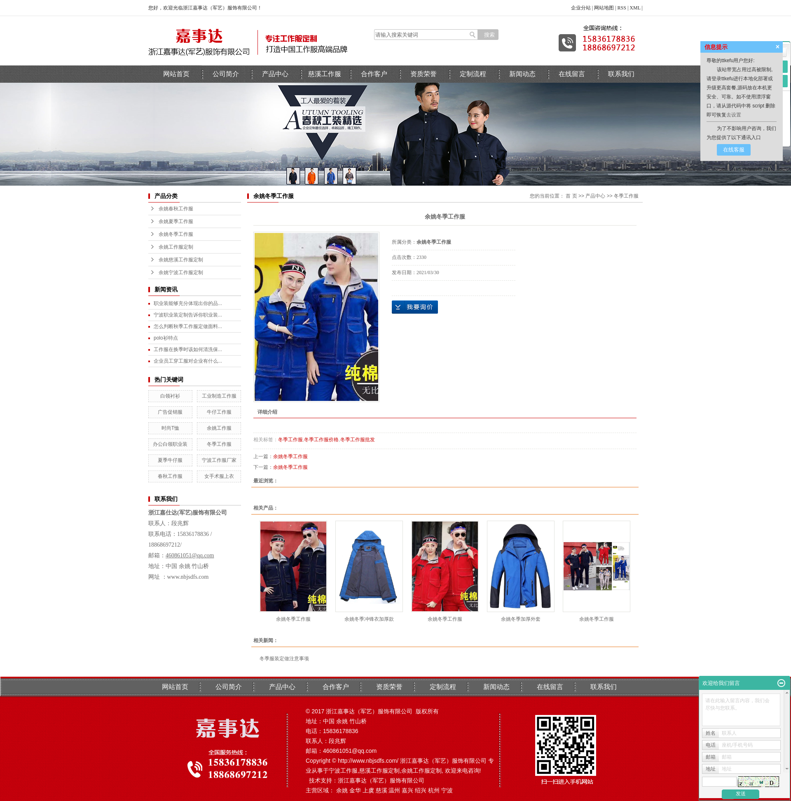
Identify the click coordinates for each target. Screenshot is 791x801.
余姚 (342, 790)
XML (635, 8)
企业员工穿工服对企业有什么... (188, 361)
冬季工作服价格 (321, 439)
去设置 (733, 115)
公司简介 (226, 73)
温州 (394, 790)
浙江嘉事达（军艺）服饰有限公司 (381, 780)
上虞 (368, 790)
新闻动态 (522, 73)
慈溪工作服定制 (379, 770)
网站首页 (176, 73)
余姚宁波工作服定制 (181, 272)
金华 (355, 790)
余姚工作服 (219, 428)
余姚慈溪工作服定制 (181, 260)
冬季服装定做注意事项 (284, 658)
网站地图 (604, 8)
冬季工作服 (219, 444)
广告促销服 (170, 412)
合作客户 (374, 73)
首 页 (571, 196)
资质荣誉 (423, 73)
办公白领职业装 (170, 444)
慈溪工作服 (324, 73)
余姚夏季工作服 (176, 221)
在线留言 (572, 73)
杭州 (434, 790)
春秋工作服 (170, 476)
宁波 (447, 790)
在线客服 (733, 150)
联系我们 (621, 73)
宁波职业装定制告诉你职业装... (188, 315)
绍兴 (420, 790)
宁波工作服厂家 (219, 460)
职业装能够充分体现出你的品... (188, 303)
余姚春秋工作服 (176, 209)
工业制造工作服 (219, 396)
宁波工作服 (343, 770)
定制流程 (473, 73)
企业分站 (581, 8)
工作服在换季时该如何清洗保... (188, 349)
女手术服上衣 (219, 476)
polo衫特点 (166, 338)
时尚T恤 (170, 428)
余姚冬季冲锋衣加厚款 (369, 619)
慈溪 (381, 790)
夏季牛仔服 (170, 460)
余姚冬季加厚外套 (521, 619)
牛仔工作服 (219, 412)
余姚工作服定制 (176, 247)
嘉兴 (407, 790)
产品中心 (275, 73)
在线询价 (415, 307)
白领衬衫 (170, 396)
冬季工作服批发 (357, 439)
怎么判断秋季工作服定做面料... (188, 326)
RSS (622, 8)
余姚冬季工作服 (176, 234)
